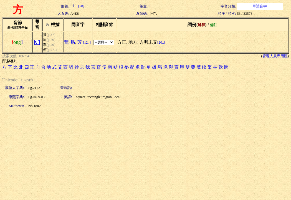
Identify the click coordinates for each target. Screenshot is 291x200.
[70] (77, 6)
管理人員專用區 (275, 56)
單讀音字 (259, 6)
